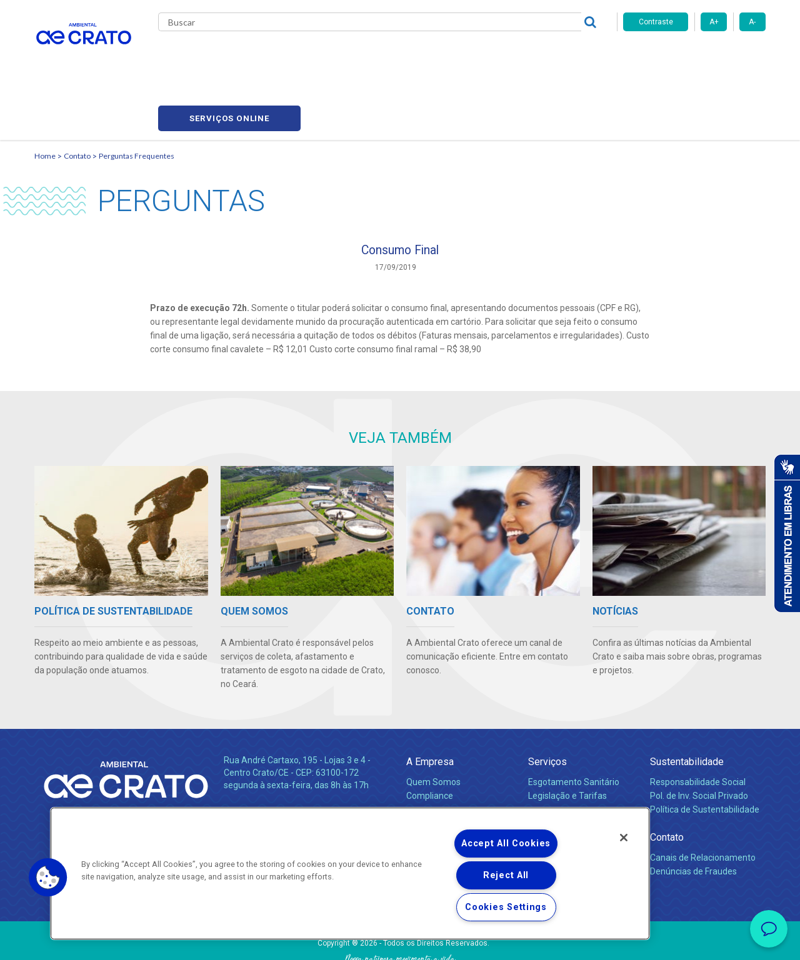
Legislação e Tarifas (567, 741)
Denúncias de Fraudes (693, 816)
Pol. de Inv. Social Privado (699, 741)
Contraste (656, 21)
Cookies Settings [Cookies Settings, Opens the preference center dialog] (506, 907)
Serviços (547, 707)
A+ (714, 21)
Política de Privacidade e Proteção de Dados (400, 941)
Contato (580, 56)
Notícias (424, 768)
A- (752, 21)
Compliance (429, 741)
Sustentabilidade (687, 707)
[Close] (624, 837)
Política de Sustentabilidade (704, 755)
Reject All (506, 875)
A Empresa (430, 707)
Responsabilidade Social (698, 727)
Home (45, 97)
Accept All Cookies (506, 843)
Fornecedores (516, 56)
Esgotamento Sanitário (573, 727)
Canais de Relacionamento (703, 803)
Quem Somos (433, 727)
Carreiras (449, 56)
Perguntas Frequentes (136, 97)
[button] (48, 878)
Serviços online (694, 56)
